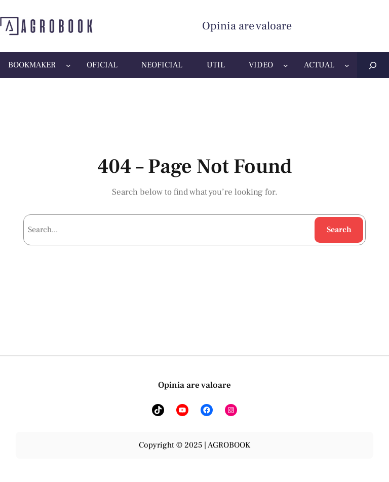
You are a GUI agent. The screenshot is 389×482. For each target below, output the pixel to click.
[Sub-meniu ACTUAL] (346, 65)
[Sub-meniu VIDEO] (285, 65)
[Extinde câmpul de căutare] (373, 65)
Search (339, 230)
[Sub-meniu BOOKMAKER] (68, 65)
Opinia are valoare (247, 26)
